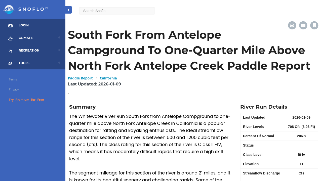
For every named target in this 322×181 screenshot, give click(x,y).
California (108, 78)
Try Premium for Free (26, 100)
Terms (13, 79)
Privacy (14, 89)
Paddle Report (80, 78)
